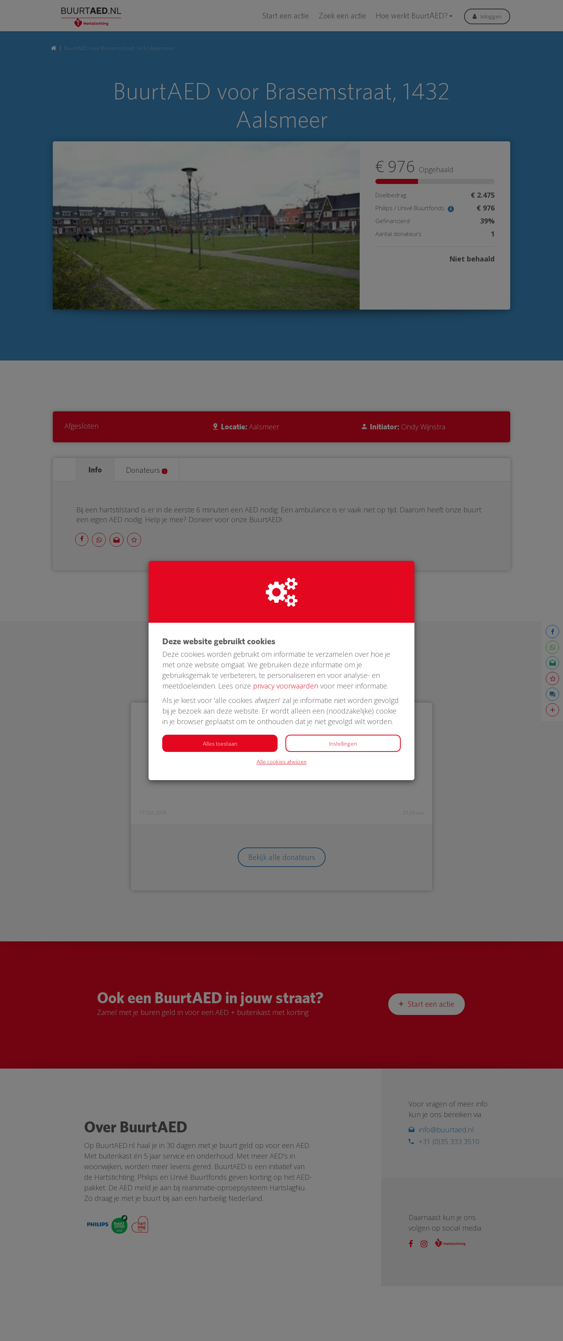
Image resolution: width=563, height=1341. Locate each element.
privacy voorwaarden (285, 685)
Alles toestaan (220, 743)
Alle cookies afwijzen (281, 761)
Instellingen (343, 743)
